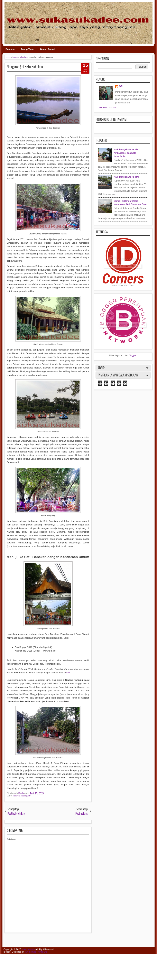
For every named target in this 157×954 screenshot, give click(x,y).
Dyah (21, 793)
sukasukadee (28, 949)
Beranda (10, 49)
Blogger (132, 355)
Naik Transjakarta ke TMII (126, 177)
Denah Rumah (47, 49)
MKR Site (42, 952)
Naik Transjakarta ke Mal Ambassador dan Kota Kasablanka (126, 152)
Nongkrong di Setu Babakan (25, 67)
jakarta (16, 795)
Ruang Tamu (27, 49)
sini (68, 672)
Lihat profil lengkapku (107, 107)
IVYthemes (30, 952)
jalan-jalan (26, 795)
